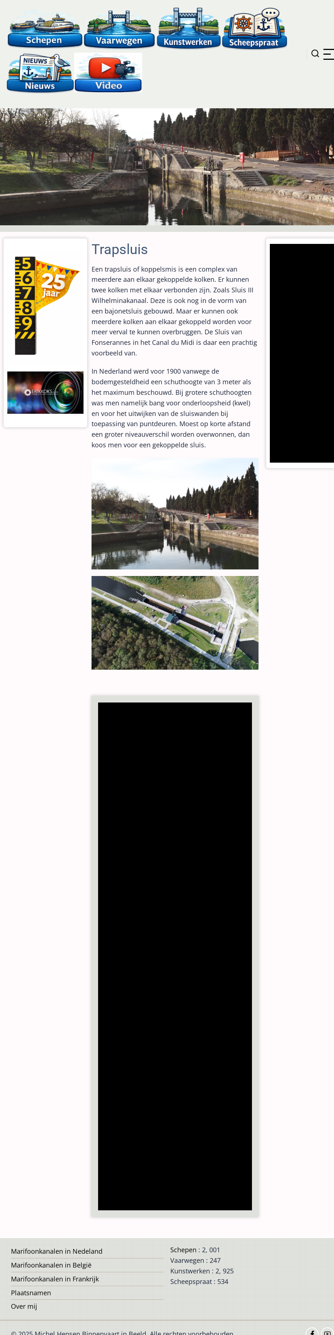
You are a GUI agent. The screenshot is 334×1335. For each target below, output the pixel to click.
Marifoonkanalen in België (51, 1265)
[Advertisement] (174, 957)
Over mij (24, 1306)
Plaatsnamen (31, 1292)
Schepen (183, 1249)
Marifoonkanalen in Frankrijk (55, 1278)
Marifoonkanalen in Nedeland (56, 1251)
